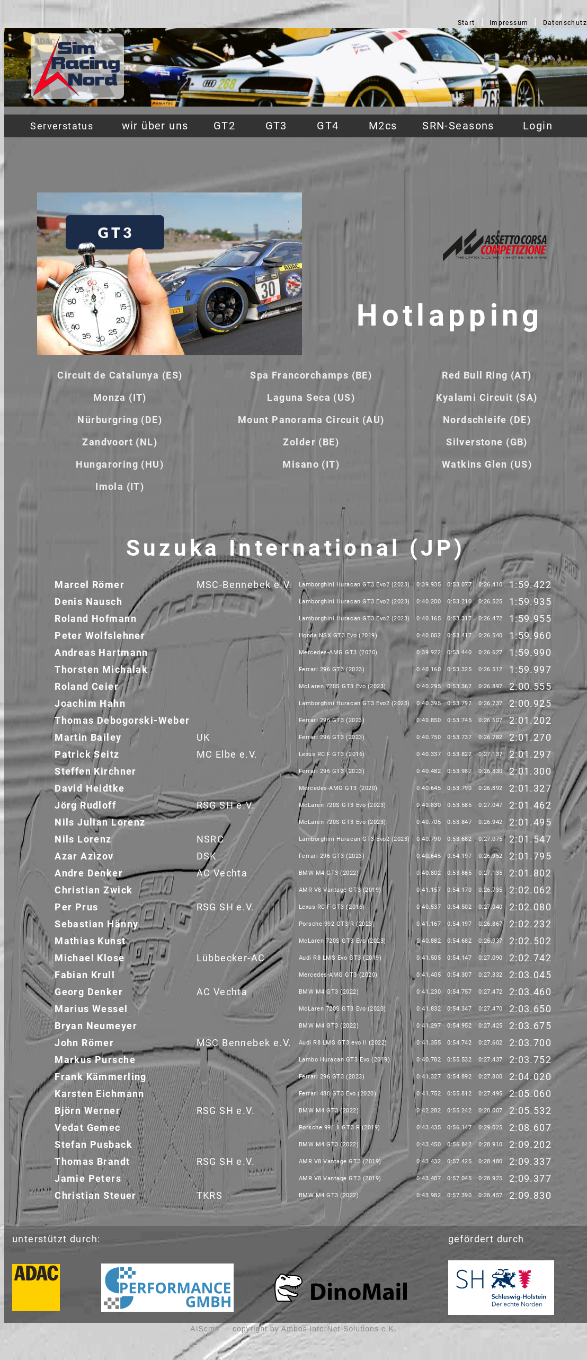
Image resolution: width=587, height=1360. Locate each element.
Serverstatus (61, 125)
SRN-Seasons (458, 126)
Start (466, 23)
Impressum (509, 23)
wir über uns (155, 126)
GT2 (224, 126)
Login (538, 126)
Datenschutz (565, 23)
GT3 (276, 126)
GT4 (328, 126)
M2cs (383, 126)
